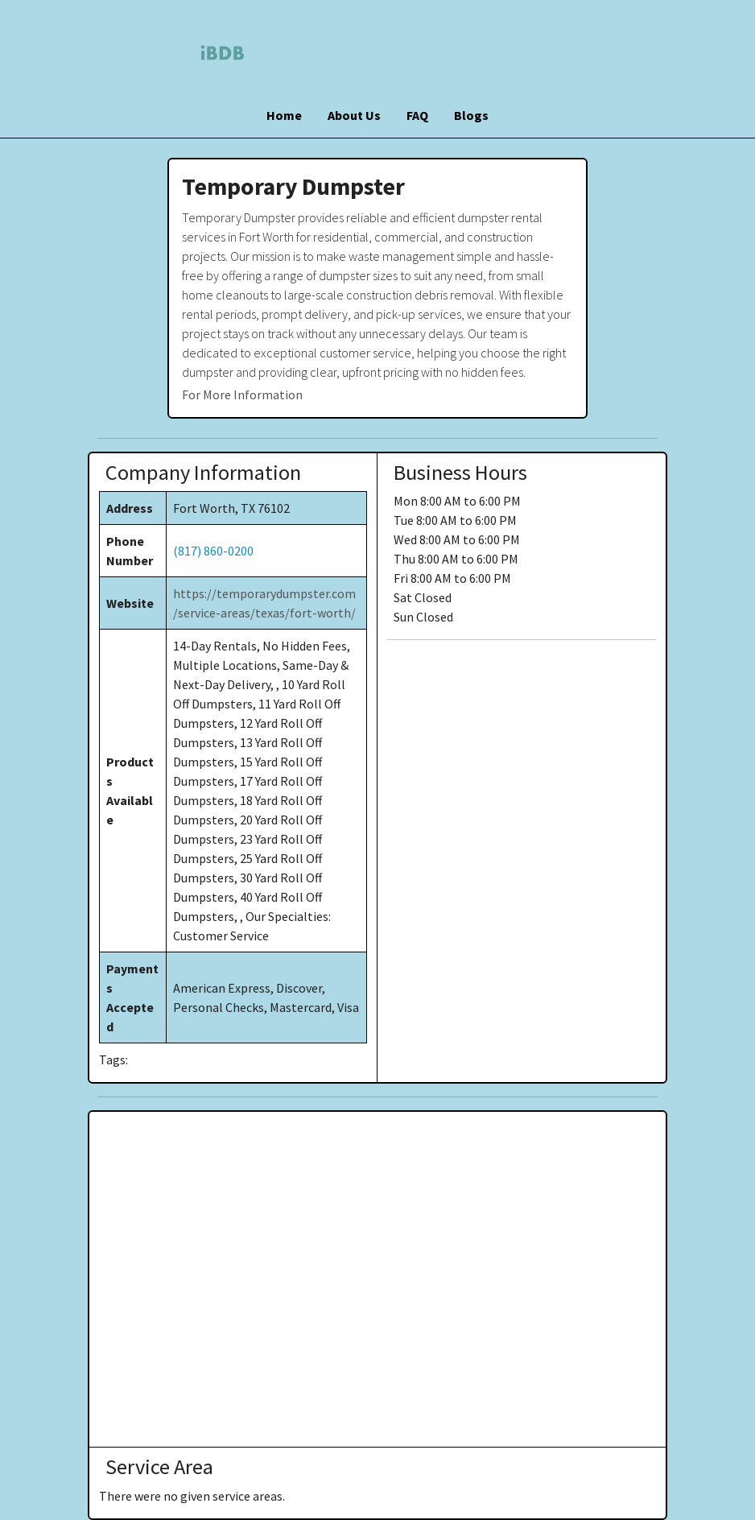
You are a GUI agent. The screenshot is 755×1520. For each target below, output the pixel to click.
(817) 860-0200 (213, 551)
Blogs (471, 115)
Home (284, 115)
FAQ (417, 115)
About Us (354, 115)
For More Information (242, 394)
